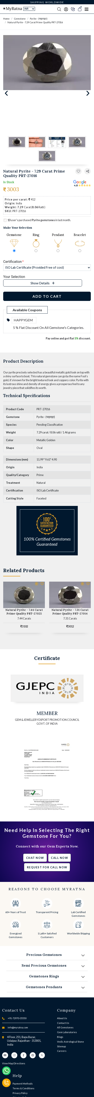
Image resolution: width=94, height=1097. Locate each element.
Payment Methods (23, 1083)
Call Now (59, 858)
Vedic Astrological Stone (70, 1041)
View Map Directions (13, 1063)
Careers (61, 1050)
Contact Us (63, 1023)
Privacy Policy (20, 1093)
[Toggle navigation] (87, 9)
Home (6, 18)
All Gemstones (65, 1027)
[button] (87, 171)
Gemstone (20, 18)
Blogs (60, 1036)
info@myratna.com (18, 1027)
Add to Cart (47, 296)
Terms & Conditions (23, 1088)
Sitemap (61, 1046)
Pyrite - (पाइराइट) (38, 18)
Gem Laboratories (67, 1032)
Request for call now (47, 867)
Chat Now (35, 858)
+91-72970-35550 (17, 1018)
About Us (62, 1018)
